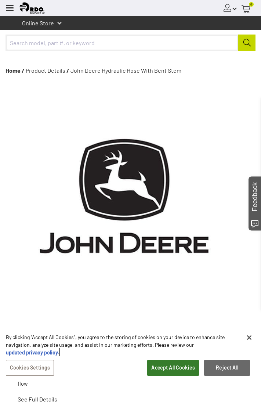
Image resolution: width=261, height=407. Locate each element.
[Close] (249, 337)
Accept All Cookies (173, 367)
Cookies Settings (30, 367)
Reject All (227, 367)
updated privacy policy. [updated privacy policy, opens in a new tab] (32, 352)
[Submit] (246, 43)
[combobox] (130, 43)
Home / (15, 70)
